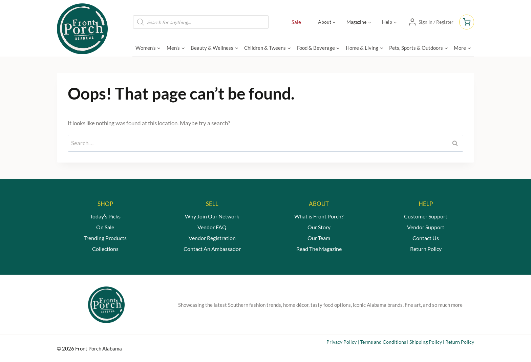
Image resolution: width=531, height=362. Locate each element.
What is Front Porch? (318, 216)
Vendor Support (425, 227)
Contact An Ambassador (212, 249)
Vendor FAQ (212, 227)
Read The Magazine (319, 249)
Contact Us (425, 238)
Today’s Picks (105, 216)
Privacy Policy (341, 342)
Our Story (319, 227)
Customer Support (425, 216)
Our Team (318, 238)
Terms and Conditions (383, 342)
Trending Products (105, 238)
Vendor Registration (212, 238)
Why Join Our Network (212, 216)
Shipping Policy (425, 342)
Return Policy (426, 249)
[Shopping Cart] (466, 22)
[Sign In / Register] (431, 22)
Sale (296, 22)
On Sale (105, 227)
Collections (105, 249)
